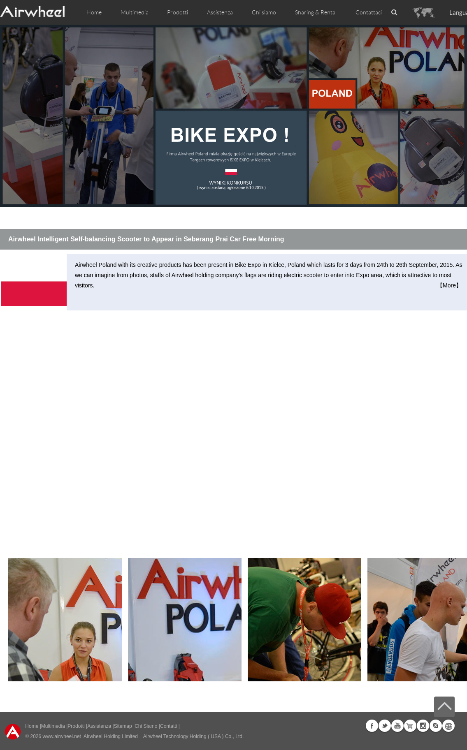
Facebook (372, 726)
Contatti (168, 726)
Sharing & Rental (316, 12)
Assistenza (220, 12)
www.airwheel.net (62, 736)
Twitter (385, 726)
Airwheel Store (410, 726)
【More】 (449, 285)
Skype (436, 726)
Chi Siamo (146, 726)
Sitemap (123, 726)
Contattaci (368, 12)
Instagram (423, 726)
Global (448, 726)
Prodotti (177, 12)
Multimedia (53, 726)
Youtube (397, 726)
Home (94, 12)
